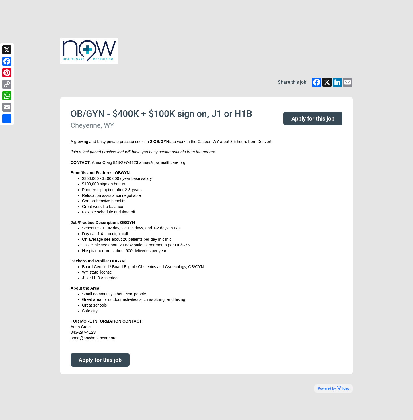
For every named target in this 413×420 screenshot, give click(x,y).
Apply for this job (312, 118)
